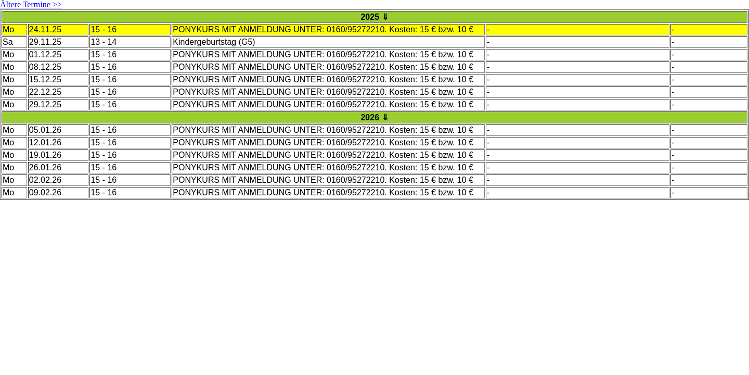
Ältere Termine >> (31, 4)
